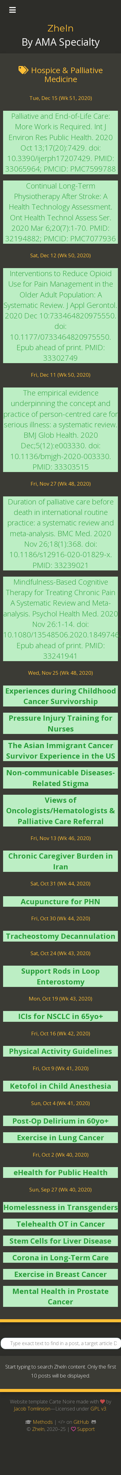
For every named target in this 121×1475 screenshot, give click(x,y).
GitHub (81, 1422)
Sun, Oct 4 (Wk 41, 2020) (60, 1103)
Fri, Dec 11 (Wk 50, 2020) (60, 374)
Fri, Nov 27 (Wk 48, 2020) (61, 483)
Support (86, 1429)
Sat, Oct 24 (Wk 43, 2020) (60, 953)
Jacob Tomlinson (32, 1408)
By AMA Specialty (61, 41)
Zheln (61, 28)
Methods (43, 1422)
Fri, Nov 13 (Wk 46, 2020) (61, 838)
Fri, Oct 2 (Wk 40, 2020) (61, 1154)
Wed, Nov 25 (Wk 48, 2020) (60, 672)
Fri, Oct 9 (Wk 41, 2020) (61, 1068)
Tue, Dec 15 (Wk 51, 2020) (60, 98)
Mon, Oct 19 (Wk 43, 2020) (60, 998)
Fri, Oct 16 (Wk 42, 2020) (60, 1033)
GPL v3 (98, 1408)
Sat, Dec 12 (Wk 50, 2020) (60, 255)
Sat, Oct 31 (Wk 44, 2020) (60, 883)
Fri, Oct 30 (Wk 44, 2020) (60, 918)
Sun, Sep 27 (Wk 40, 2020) (60, 1189)
